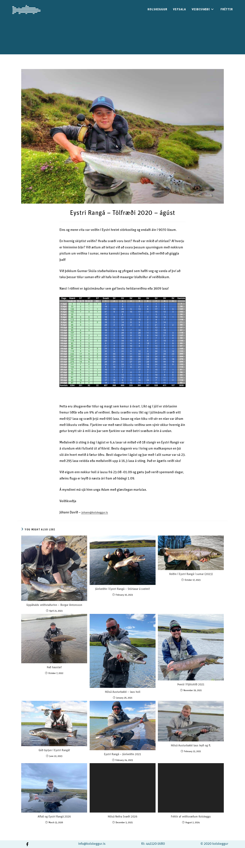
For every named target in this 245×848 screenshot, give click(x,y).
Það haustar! (54, 667)
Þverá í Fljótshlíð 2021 (190, 684)
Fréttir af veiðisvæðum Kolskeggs (191, 816)
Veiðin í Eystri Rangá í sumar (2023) (191, 574)
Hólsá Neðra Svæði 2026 (122, 816)
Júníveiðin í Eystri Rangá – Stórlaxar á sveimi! (122, 589)
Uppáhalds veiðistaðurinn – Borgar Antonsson (54, 605)
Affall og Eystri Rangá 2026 (54, 816)
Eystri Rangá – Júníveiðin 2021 (122, 754)
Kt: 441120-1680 (153, 844)
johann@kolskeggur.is (94, 512)
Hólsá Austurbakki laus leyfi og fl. (191, 745)
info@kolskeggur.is (91, 844)
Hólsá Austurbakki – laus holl (122, 692)
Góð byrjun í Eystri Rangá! (54, 750)
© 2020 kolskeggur (214, 844)
